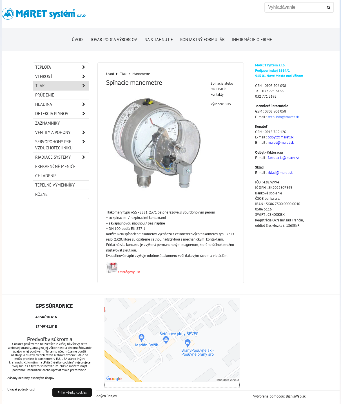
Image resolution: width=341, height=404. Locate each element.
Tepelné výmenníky (55, 185)
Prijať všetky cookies (72, 392)
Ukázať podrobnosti (21, 389)
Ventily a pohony (62, 132)
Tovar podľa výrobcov (113, 39)
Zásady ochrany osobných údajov (30, 378)
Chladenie (46, 175)
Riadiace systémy (62, 157)
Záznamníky (47, 123)
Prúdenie (44, 95)
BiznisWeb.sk (296, 396)
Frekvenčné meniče (55, 166)
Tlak (62, 85)
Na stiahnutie (158, 39)
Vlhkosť (62, 76)
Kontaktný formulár (202, 39)
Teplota (62, 67)
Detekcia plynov (62, 113)
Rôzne (41, 194)
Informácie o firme (252, 39)
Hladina (62, 104)
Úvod (77, 39)
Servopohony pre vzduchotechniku (62, 144)
